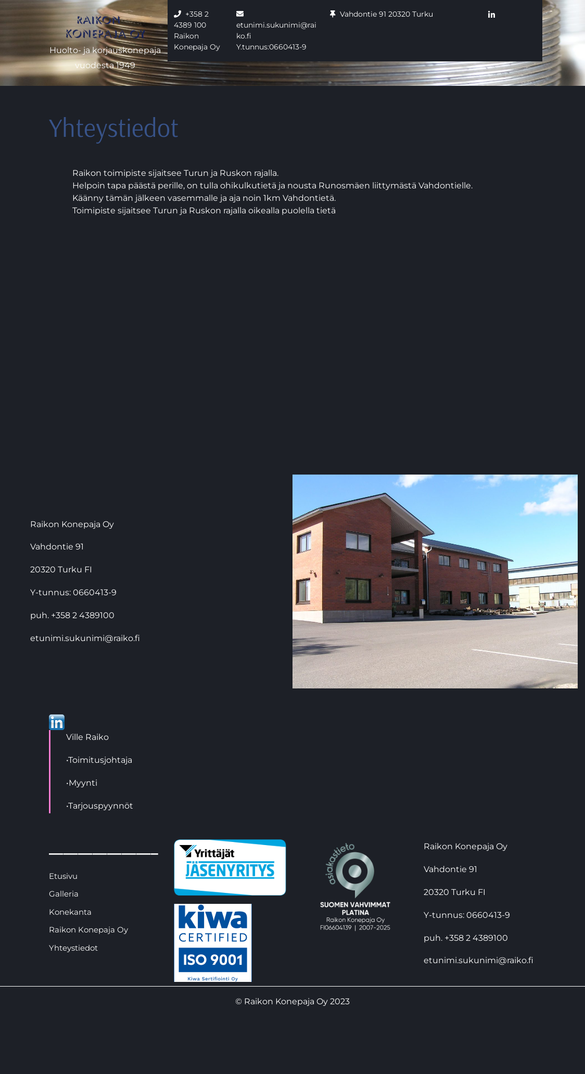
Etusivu (63, 876)
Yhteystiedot (73, 948)
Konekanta (70, 912)
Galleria (64, 894)
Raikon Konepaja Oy (88, 930)
